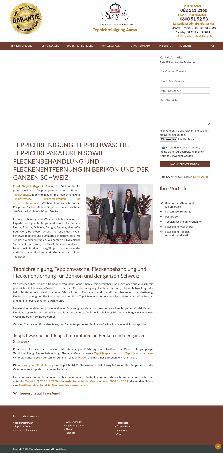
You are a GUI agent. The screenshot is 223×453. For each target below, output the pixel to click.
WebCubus (61, 449)
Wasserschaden (111, 45)
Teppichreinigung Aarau (41, 449)
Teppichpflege (21, 194)
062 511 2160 (193, 10)
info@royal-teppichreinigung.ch (194, 36)
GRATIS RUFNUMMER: (194, 15)
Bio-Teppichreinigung (80, 45)
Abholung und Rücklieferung (35, 365)
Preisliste (165, 45)
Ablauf (69, 429)
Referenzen (186, 45)
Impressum (122, 429)
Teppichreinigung (21, 45)
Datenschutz (200, 176)
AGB (118, 433)
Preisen (82, 357)
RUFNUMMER (194, 6)
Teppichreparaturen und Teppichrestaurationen (123, 353)
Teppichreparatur (140, 45)
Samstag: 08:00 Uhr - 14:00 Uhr (194, 32)
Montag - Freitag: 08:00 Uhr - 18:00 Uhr (193, 28)
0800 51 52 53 (194, 19)
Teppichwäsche (49, 45)
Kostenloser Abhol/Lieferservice (194, 24)
